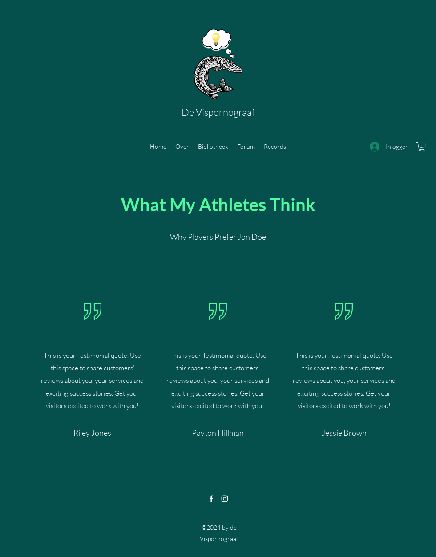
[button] (421, 146)
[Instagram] (224, 498)
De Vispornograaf (218, 112)
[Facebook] (211, 498)
